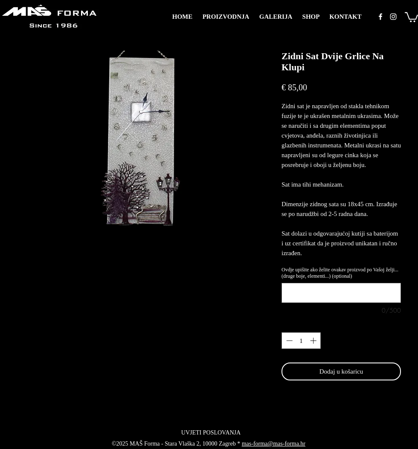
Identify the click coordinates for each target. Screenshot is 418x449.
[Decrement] (288, 340)
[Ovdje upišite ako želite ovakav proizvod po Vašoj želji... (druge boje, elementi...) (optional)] (341, 293)
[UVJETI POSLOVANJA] (211, 432)
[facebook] (380, 16)
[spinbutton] (301, 340)
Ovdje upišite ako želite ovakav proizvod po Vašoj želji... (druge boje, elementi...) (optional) (340, 273)
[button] (411, 16)
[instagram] (393, 16)
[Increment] (314, 340)
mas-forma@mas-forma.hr (273, 443)
